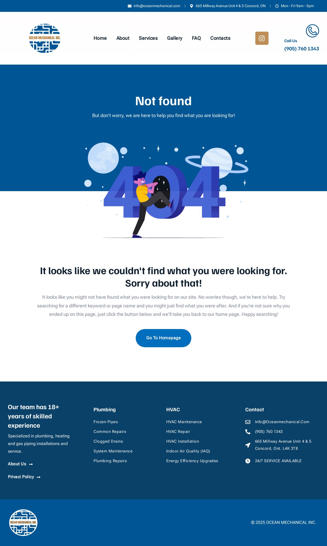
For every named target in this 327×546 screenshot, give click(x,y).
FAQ (196, 38)
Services (148, 38)
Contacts (220, 38)
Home (100, 38)
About (123, 38)
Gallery (174, 38)
